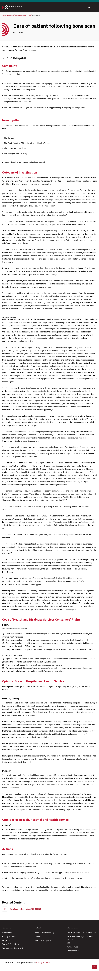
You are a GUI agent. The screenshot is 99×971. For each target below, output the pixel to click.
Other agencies (73, 950)
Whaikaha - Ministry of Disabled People (80, 937)
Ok (94, 967)
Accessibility (7, 932)
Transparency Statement (12, 948)
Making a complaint (42, 940)
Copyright (6, 940)
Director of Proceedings (44, 932)
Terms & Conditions (10, 944)
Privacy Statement (10, 936)
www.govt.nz (72, 946)
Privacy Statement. (44, 962)
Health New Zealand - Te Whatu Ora (82, 932)
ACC (68, 943)
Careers (37, 936)
